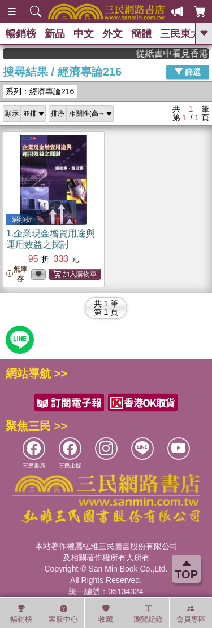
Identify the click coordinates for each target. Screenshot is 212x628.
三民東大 (180, 33)
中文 (83, 33)
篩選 (188, 71)
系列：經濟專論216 (40, 91)
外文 (112, 33)
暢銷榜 (21, 33)
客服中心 (63, 613)
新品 (55, 33)
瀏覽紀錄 (148, 613)
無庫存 (16, 274)
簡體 (141, 33)
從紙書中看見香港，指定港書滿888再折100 (176, 53)
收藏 (105, 613)
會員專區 (191, 613)
